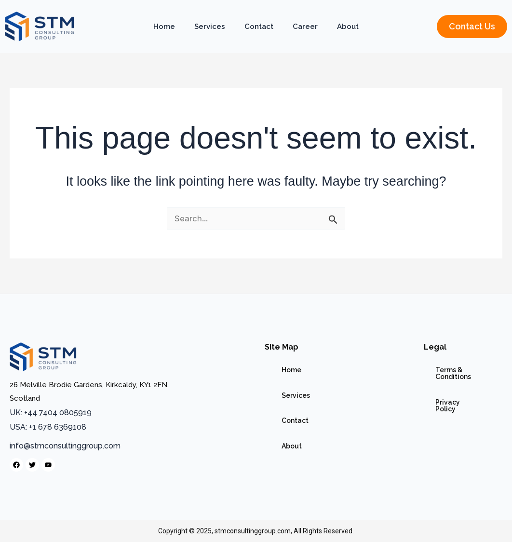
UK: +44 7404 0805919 (51, 412)
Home (164, 26)
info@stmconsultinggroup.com (65, 445)
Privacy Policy (426, 382)
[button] (472, 26)
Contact (258, 26)
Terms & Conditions (435, 365)
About (348, 26)
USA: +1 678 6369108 (48, 427)
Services (209, 26)
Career (305, 26)
